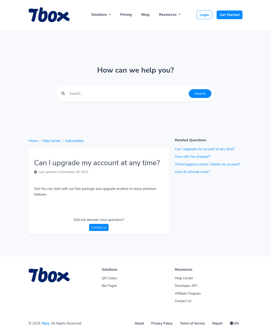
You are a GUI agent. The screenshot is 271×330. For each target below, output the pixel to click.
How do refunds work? (192, 172)
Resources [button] (168, 14)
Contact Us (183, 301)
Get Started (229, 14)
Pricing (126, 14)
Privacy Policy (162, 323)
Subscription (74, 141)
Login (204, 14)
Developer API (186, 285)
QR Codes (109, 278)
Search (200, 93)
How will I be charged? (192, 156)
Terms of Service (192, 323)
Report (217, 323)
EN (234, 323)
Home (33, 141)
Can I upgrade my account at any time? (205, 149)
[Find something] (127, 93)
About (139, 323)
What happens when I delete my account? (207, 164)
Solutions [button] (99, 14)
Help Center (51, 141)
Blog (145, 14)
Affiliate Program (188, 293)
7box (45, 323)
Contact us (98, 227)
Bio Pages (109, 285)
